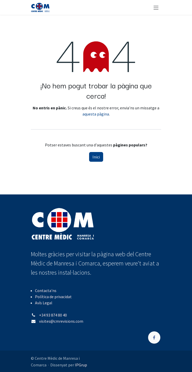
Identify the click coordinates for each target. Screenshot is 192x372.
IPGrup (81, 364)
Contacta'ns (45, 290)
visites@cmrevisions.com (61, 321)
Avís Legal (43, 302)
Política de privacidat (53, 296)
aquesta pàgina (95, 114)
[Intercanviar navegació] (156, 7)
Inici (96, 156)
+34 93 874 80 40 (53, 315)
